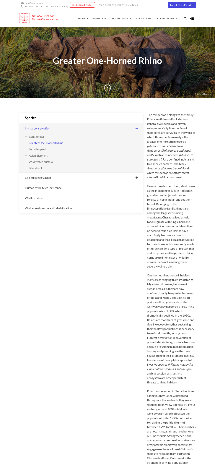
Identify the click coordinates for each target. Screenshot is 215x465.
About (75, 18)
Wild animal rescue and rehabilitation (39, 210)
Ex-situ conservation (38, 177)
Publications (137, 18)
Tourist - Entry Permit (180, 5)
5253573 (47, 6)
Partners (112, 408)
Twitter (183, 402)
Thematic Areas (113, 18)
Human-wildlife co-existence (43, 187)
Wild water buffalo (41, 161)
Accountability (159, 18)
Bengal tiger (36, 136)
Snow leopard (37, 149)
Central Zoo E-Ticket (82, 5)
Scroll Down (107, 88)
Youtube (184, 408)
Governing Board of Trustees (124, 402)
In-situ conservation (37, 128)
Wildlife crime (34, 198)
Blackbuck (36, 168)
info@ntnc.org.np (34, 3)
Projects (92, 18)
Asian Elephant (38, 155)
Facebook (184, 397)
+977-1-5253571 (33, 6)
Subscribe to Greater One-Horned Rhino (82, 337)
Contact (112, 418)
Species (30, 118)
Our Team (113, 413)
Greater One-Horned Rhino (46, 143)
